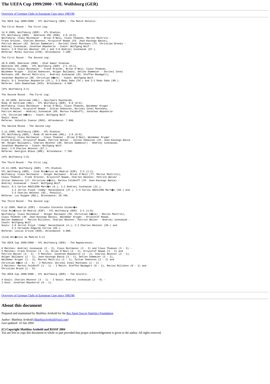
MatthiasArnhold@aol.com (50, 366)
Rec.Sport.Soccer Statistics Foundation (89, 359)
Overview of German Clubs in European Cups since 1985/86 (38, 13)
